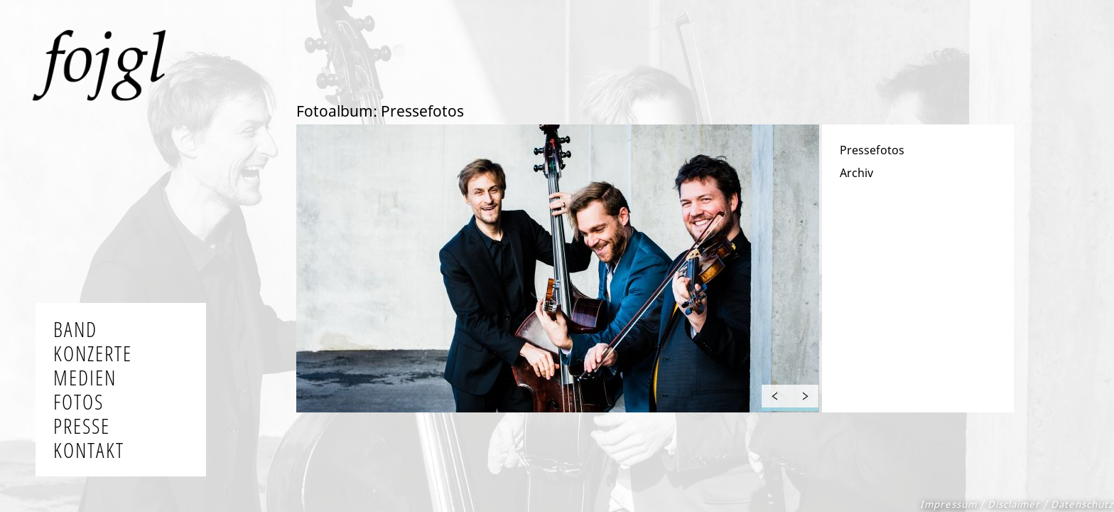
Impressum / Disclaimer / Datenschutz (1016, 504)
